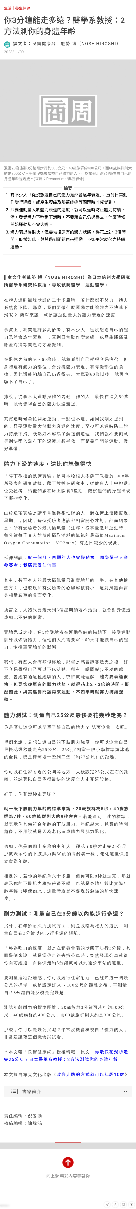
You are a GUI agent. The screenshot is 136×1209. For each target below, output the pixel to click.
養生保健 (22, 8)
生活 (7, 8)
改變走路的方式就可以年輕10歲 (91, 1074)
